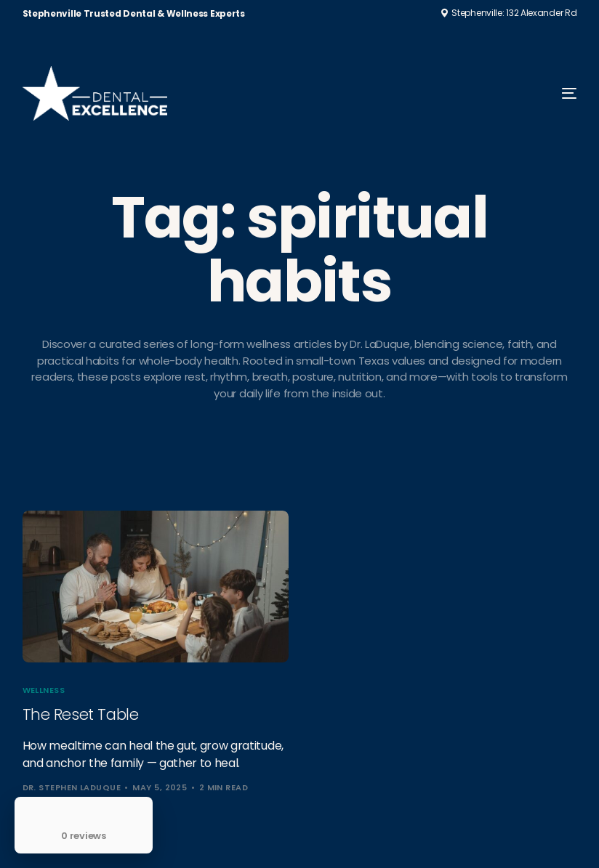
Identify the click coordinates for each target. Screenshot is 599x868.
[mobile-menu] (549, 93)
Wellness (44, 690)
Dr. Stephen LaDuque (72, 787)
